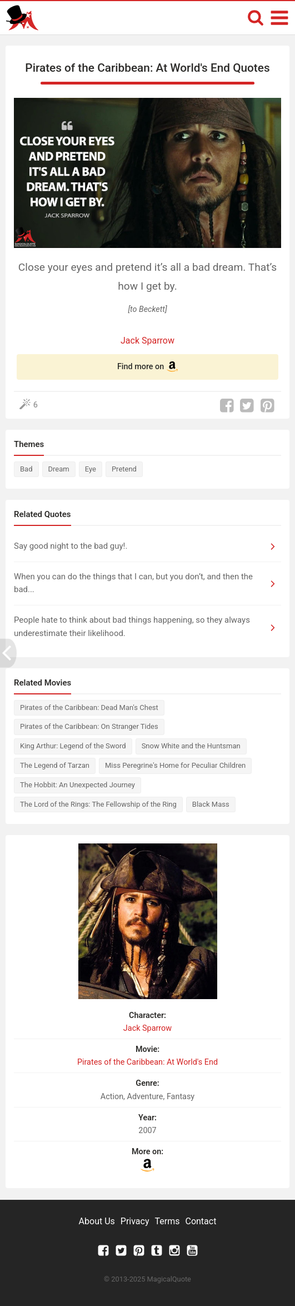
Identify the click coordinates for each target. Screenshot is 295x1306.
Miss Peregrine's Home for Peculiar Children (175, 765)
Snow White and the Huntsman (191, 746)
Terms (167, 1221)
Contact (200, 1221)
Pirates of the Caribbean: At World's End (147, 1062)
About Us (97, 1221)
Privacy (135, 1221)
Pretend (124, 469)
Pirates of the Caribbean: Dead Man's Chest (89, 707)
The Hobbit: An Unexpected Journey (77, 785)
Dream (58, 469)
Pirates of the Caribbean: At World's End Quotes (147, 68)
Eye (90, 469)
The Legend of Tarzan (54, 765)
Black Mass (210, 804)
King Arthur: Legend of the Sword (73, 746)
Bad (26, 469)
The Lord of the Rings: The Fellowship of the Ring (98, 804)
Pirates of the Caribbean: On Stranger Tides (89, 726)
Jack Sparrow (147, 340)
